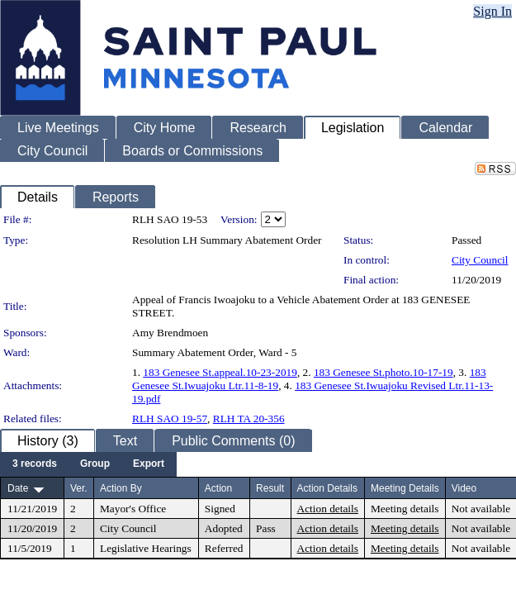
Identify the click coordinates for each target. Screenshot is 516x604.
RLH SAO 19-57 (169, 418)
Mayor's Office (133, 508)
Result (270, 488)
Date (17, 488)
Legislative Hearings (146, 548)
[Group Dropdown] (95, 464)
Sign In (492, 11)
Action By (121, 488)
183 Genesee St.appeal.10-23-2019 (220, 372)
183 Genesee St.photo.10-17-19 (383, 372)
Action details (327, 508)
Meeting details (405, 508)
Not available (481, 508)
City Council (480, 260)
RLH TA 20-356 (249, 418)
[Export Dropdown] (148, 464)
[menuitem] (35, 464)
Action (218, 488)
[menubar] (88, 464)
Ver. (79, 488)
